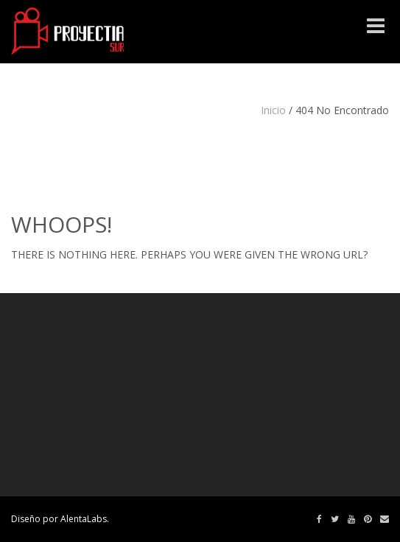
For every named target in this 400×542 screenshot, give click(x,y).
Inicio (273, 110)
